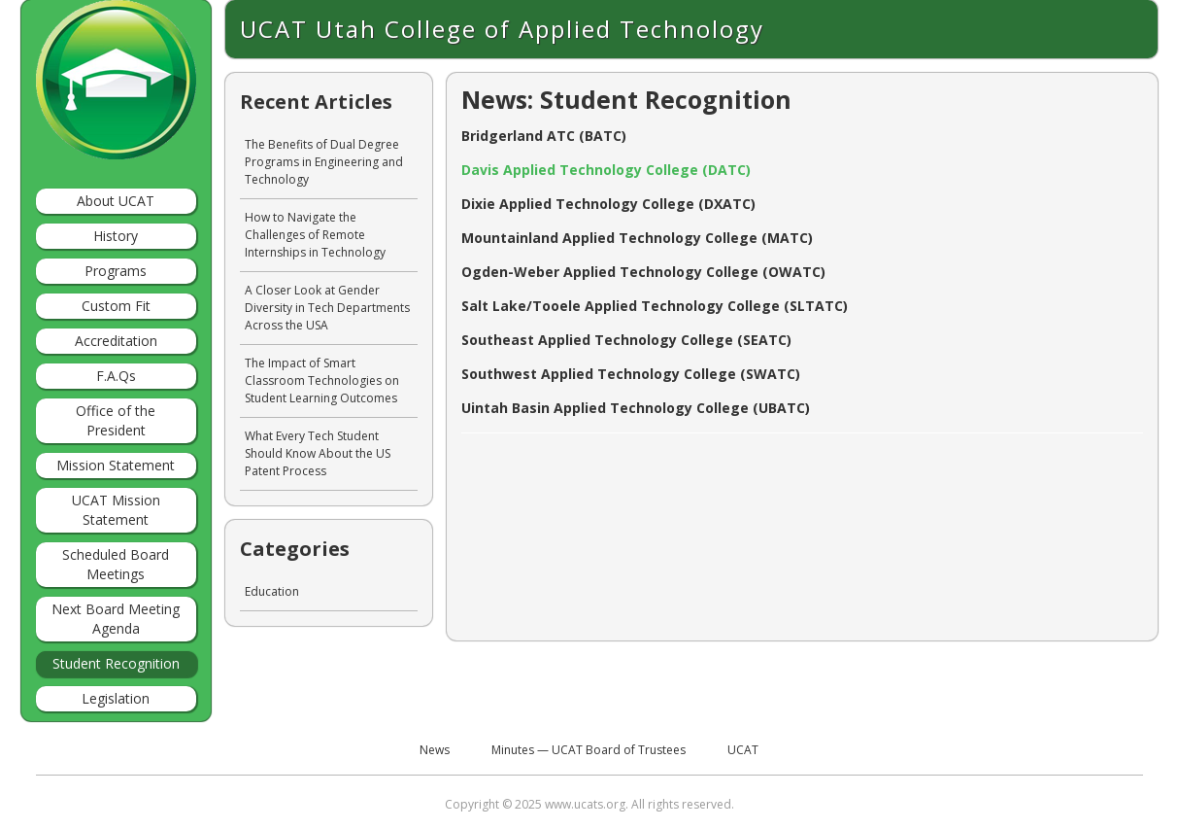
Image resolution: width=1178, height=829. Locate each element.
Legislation (116, 698)
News (435, 750)
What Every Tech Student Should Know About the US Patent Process (317, 453)
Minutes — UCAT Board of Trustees (588, 750)
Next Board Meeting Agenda (115, 619)
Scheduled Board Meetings (115, 564)
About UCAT (115, 200)
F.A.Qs (116, 375)
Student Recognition (116, 663)
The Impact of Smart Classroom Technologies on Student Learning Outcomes (322, 380)
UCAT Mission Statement (116, 510)
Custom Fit (116, 305)
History (115, 235)
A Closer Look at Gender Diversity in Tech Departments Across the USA (327, 307)
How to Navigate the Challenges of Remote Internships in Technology (315, 234)
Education (272, 591)
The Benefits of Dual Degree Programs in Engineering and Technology (324, 162)
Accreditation (116, 340)
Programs (115, 270)
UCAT (742, 750)
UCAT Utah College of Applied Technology (502, 29)
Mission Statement (115, 465)
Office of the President (115, 420)
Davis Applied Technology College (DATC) (606, 169)
